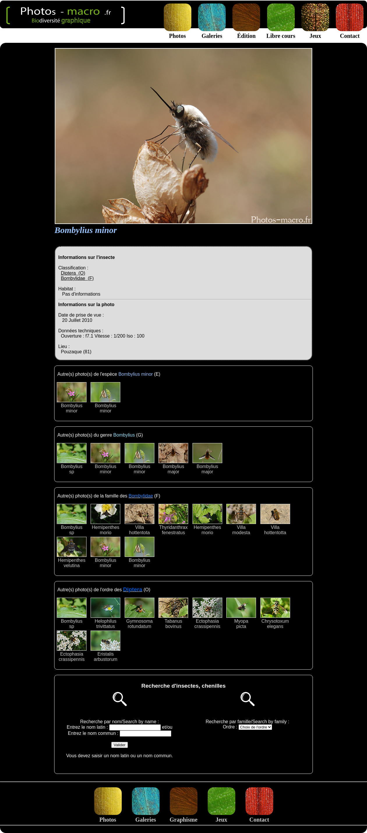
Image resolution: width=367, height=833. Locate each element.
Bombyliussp (72, 458)
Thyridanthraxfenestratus (173, 519)
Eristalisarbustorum (105, 646)
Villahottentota (139, 519)
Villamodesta (241, 519)
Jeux (315, 32)
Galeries (212, 32)
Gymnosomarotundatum (139, 613)
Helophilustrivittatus (105, 613)
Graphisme (183, 816)
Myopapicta (241, 613)
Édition (246, 32)
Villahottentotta (275, 519)
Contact (350, 32)
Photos (177, 32)
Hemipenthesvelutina (72, 552)
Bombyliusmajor (173, 458)
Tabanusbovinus (173, 613)
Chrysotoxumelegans (275, 613)
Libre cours (281, 32)
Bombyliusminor (72, 397)
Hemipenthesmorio (105, 519)
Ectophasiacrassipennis (207, 613)
